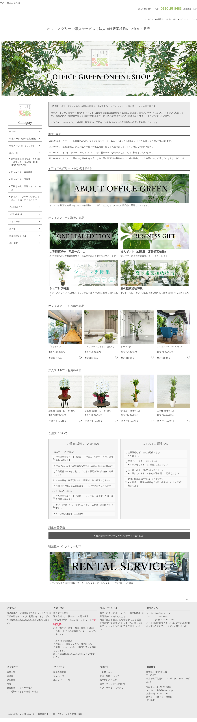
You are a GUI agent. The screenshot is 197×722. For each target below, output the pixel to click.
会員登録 (160, 19)
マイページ (183, 19)
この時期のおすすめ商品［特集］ (23, 691)
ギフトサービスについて (111, 687)
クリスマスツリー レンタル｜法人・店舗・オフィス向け (25, 198)
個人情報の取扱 (74, 714)
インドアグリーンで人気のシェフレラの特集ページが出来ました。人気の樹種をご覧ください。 (101, 152)
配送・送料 (59, 608)
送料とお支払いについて (23, 619)
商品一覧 (13, 153)
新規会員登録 (59, 672)
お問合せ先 (152, 608)
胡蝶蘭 (10, 676)
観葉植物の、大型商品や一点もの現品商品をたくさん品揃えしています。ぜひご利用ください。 (101, 146)
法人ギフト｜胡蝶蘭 (20, 179)
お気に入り (171, 19)
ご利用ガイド (15, 207)
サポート (104, 667)
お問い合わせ (15, 214)
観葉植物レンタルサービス (19, 687)
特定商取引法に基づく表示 (51, 714)
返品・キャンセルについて (112, 626)
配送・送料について (109, 676)
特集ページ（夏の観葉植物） (23, 138)
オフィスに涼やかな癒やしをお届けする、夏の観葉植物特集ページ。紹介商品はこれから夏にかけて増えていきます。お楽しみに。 (118, 158)
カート (12, 228)
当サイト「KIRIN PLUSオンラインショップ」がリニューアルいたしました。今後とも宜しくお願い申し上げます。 (110, 140)
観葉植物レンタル (17, 236)
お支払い (11, 608)
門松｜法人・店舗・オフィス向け (26, 188)
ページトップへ (187, 599)
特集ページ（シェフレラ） (22, 146)
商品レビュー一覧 (61, 680)
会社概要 (13, 243)
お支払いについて (108, 680)
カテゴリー (12, 667)
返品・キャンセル (108, 608)
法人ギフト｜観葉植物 (21, 172)
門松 (9, 684)
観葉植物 (11, 680)
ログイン (149, 19)
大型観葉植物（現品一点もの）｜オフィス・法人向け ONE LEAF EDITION (26, 162)
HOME (12, 131)
